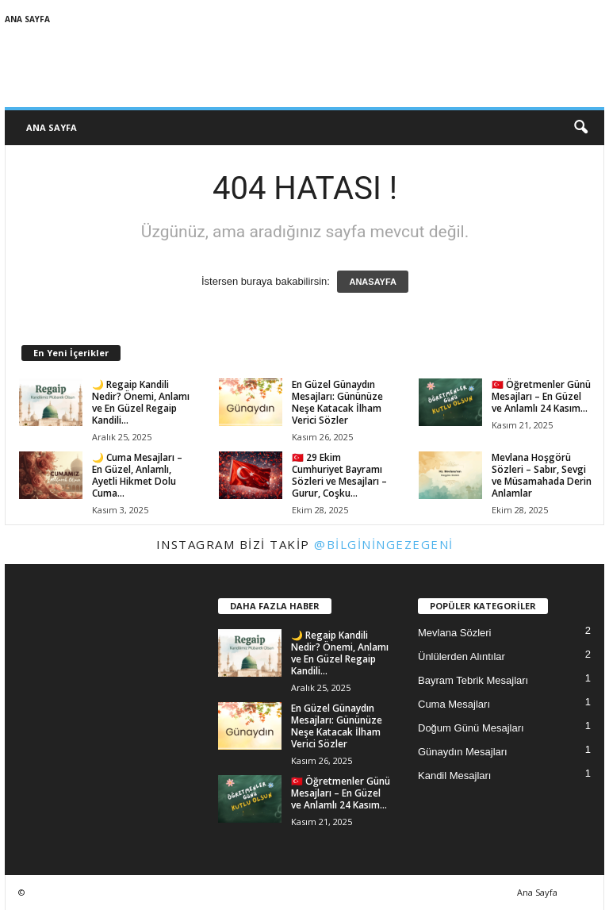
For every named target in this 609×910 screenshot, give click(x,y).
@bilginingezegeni (384, 544)
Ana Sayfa (27, 19)
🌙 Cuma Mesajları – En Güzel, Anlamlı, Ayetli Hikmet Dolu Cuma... (137, 475)
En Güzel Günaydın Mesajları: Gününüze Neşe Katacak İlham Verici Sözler (337, 402)
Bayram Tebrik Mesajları (473, 680)
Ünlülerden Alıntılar (461, 656)
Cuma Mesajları (454, 704)
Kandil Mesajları (455, 775)
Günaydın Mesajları (463, 752)
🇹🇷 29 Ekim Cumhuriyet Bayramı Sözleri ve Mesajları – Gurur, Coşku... (339, 475)
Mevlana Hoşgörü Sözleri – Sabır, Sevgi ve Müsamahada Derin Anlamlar (542, 475)
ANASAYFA (372, 281)
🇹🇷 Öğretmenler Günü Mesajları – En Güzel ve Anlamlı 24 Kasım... (541, 396)
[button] (580, 127)
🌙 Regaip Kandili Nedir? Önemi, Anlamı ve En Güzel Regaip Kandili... (141, 402)
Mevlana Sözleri (455, 633)
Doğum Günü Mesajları (471, 728)
